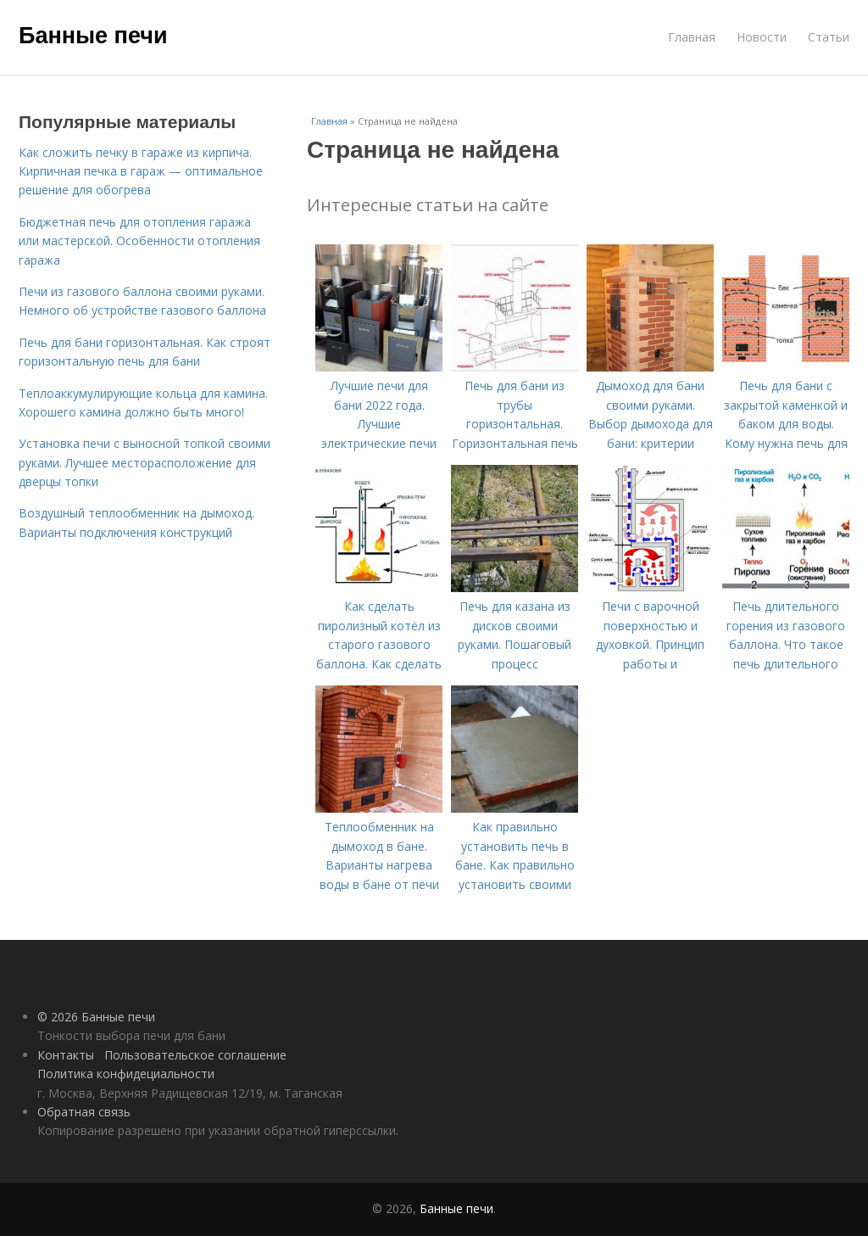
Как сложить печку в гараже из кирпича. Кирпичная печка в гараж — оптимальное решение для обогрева (141, 171)
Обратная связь (84, 1112)
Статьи (828, 37)
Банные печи (93, 35)
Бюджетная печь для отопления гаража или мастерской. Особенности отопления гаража (139, 241)
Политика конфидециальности (125, 1073)
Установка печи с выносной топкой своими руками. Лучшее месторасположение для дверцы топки (144, 462)
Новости (762, 37)
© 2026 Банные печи (96, 1017)
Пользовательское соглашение (195, 1055)
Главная (691, 37)
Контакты (65, 1055)
